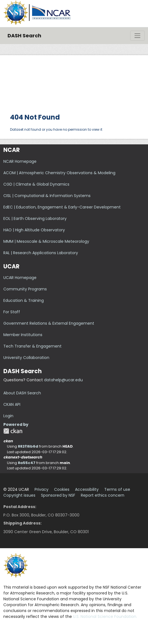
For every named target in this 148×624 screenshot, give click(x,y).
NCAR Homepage (20, 161)
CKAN (12, 431)
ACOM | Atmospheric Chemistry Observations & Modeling (59, 173)
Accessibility (87, 489)
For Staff (11, 312)
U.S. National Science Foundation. (105, 616)
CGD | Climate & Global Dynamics (36, 184)
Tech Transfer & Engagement (32, 346)
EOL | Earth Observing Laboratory (35, 218)
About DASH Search (22, 393)
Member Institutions (22, 335)
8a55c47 (26, 462)
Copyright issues (19, 495)
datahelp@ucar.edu (63, 380)
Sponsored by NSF (58, 495)
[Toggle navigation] (137, 36)
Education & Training (23, 300)
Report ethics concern (102, 495)
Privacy (41, 489)
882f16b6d (28, 446)
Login (8, 416)
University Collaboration (26, 357)
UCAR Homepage (20, 277)
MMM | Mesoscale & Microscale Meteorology (46, 241)
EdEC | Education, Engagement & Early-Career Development (62, 207)
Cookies (61, 489)
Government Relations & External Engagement (48, 323)
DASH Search (24, 35)
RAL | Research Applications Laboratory (40, 253)
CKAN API (11, 404)
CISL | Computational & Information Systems (47, 195)
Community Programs (25, 289)
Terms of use (117, 489)
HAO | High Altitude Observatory (34, 230)
